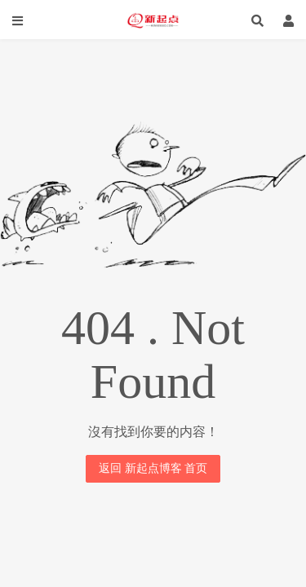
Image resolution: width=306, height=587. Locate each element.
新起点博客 (153, 20)
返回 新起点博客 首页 (153, 468)
